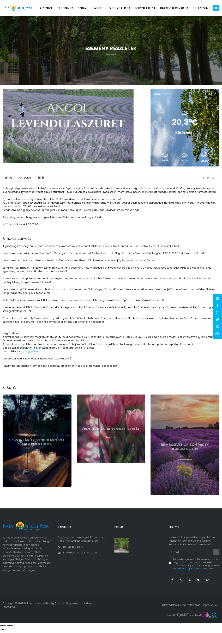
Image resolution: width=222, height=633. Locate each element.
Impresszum (209, 607)
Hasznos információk (174, 8)
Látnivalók (46, 8)
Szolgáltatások (119, 8)
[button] (216, 8)
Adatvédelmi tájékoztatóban (188, 571)
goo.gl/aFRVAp (31, 355)
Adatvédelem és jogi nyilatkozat (180, 607)
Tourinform (200, 8)
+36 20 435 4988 (73, 550)
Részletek (37, 456)
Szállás (82, 8)
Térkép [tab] (40, 181)
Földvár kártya (145, 8)
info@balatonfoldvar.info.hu (80, 555)
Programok (65, 8)
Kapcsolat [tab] (24, 181)
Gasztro (98, 8)
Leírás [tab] (8, 181)
